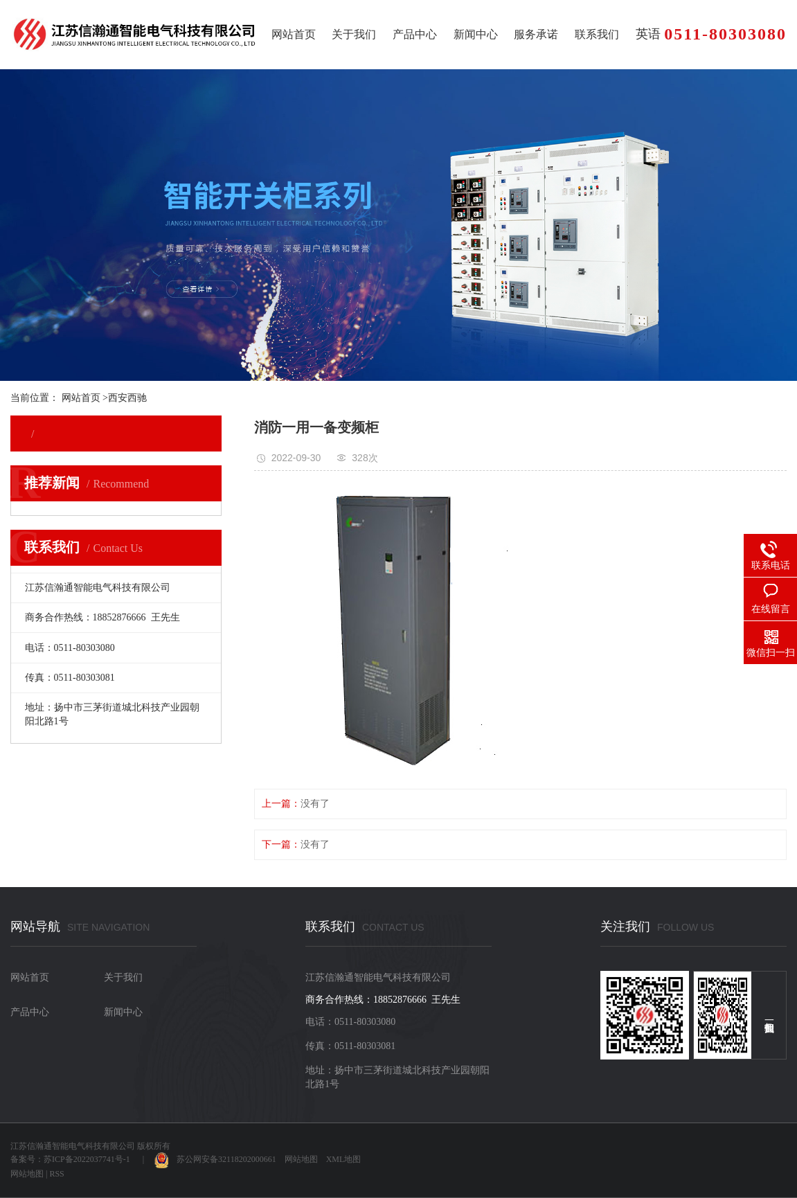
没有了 (315, 803)
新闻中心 (476, 34)
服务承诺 (536, 34)
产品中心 (415, 34)
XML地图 (343, 1159)
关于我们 (354, 34)
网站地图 (301, 1159)
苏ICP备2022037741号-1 (87, 1159)
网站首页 (293, 34)
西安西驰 (127, 398)
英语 (648, 34)
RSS (56, 1174)
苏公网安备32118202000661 (215, 1159)
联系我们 (597, 34)
